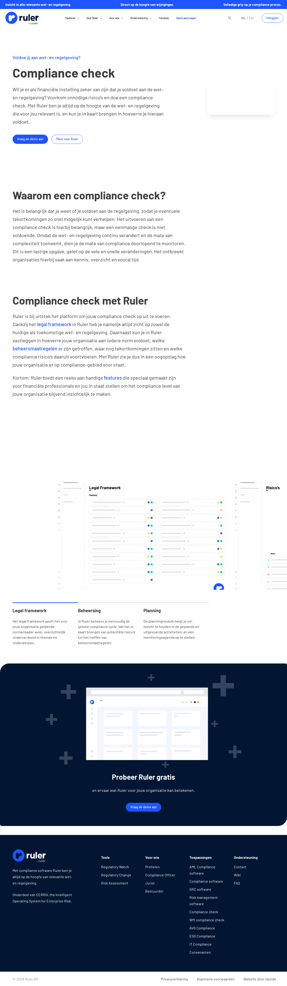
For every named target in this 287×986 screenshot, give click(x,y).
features (112, 378)
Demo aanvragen (186, 18)
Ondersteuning (139, 18)
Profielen (152, 867)
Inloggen (272, 18)
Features (70, 18)
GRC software (200, 889)
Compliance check (203, 912)
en (251, 18)
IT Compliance (200, 944)
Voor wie (114, 18)
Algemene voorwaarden (216, 979)
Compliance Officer (160, 875)
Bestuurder (154, 891)
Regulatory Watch (115, 867)
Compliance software (206, 881)
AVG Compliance (202, 928)
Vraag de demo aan (30, 139)
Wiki (237, 875)
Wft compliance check (206, 920)
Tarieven (164, 18)
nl (243, 18)
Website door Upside (260, 979)
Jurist (150, 883)
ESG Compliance (202, 936)
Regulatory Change (116, 875)
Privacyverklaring (174, 979)
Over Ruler (92, 18)
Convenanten (200, 952)
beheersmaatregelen (35, 348)
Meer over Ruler (67, 139)
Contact (240, 867)
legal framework (54, 324)
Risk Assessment (114, 883)
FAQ (237, 883)
